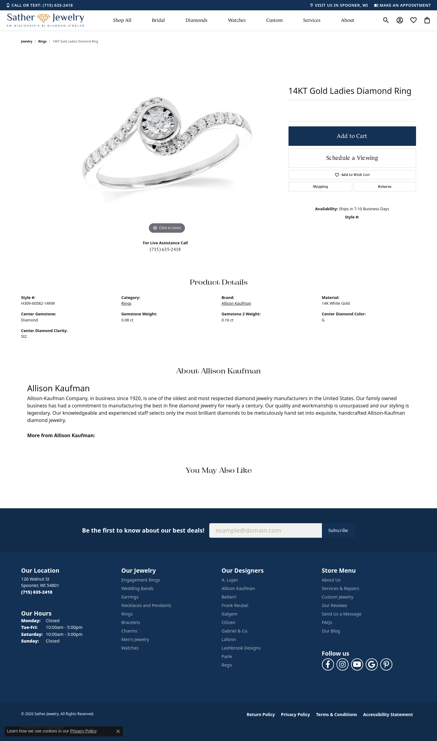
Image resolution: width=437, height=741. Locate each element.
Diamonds (196, 20)
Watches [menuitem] (130, 648)
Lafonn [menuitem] (229, 639)
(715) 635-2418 (165, 249)
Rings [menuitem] (127, 614)
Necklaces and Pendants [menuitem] (146, 605)
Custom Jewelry (337, 597)
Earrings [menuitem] (129, 597)
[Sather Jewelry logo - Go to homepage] (45, 20)
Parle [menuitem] (227, 656)
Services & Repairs (340, 588)
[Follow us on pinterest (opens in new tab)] (386, 664)
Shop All (122, 20)
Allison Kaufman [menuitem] (238, 588)
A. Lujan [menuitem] (230, 580)
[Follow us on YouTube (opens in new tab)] (357, 664)
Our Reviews (334, 605)
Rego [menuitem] (227, 665)
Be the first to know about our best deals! (143, 530)
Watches (237, 20)
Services (311, 20)
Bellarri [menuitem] (229, 597)
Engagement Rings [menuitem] (140, 580)
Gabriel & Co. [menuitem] (235, 631)
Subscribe (338, 530)
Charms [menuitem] (129, 631)
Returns (384, 186)
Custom (274, 20)
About (347, 20)
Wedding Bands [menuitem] (137, 588)
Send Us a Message (341, 614)
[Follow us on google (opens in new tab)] (372, 664)
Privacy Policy (295, 714)
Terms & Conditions (336, 714)
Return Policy (261, 714)
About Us (331, 580)
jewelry (26, 41)
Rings (42, 41)
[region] (167, 144)
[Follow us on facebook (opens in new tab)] (328, 664)
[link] (39, 5)
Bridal (158, 20)
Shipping (320, 186)
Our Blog (331, 631)
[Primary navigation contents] (233, 20)
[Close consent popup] (118, 731)
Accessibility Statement (388, 714)
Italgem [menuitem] (229, 614)
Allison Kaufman (236, 303)
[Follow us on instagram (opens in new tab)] (342, 664)
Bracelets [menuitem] (130, 622)
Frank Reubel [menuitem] (235, 605)
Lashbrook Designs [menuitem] (241, 648)
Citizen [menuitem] (229, 622)
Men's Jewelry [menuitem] (135, 639)
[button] (386, 20)
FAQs (327, 622)
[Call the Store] (37, 592)
